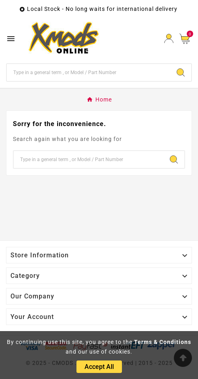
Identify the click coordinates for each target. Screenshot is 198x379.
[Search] (88, 72)
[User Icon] (168, 38)
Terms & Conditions (162, 342)
